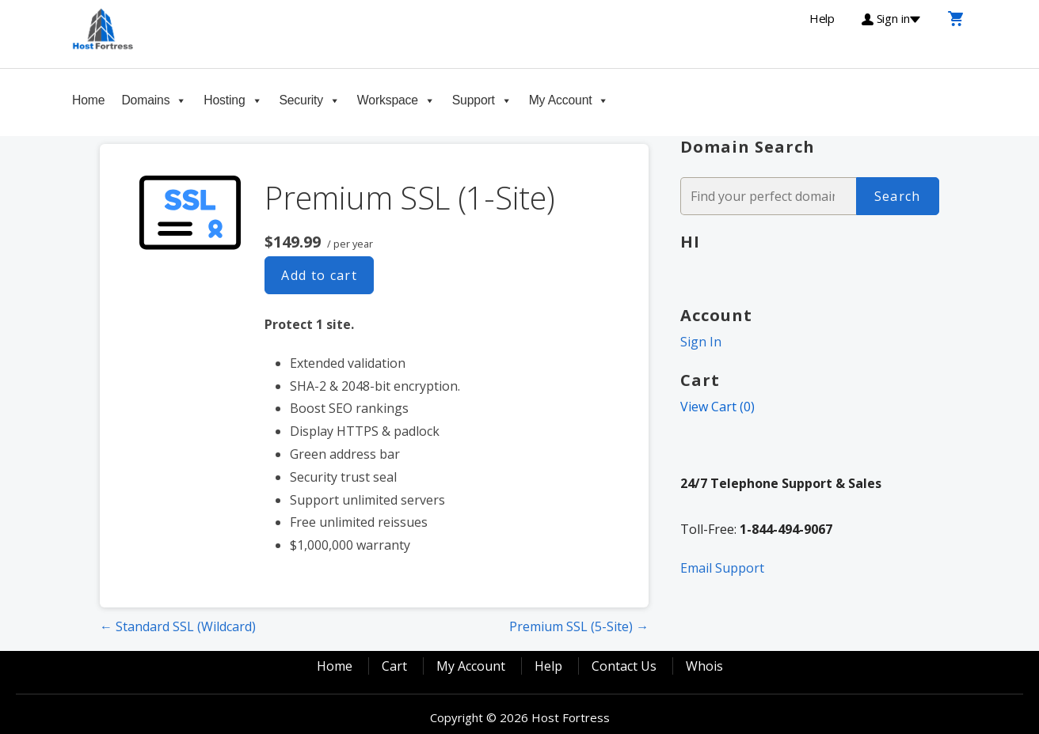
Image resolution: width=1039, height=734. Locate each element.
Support (473, 100)
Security (301, 100)
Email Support (722, 568)
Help (548, 666)
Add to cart (319, 275)
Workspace (387, 100)
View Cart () (717, 406)
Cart (394, 666)
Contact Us (624, 666)
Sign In (700, 341)
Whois (704, 666)
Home (88, 100)
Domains (145, 100)
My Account (560, 100)
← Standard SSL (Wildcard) (178, 626)
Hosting (224, 100)
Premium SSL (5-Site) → (579, 626)
